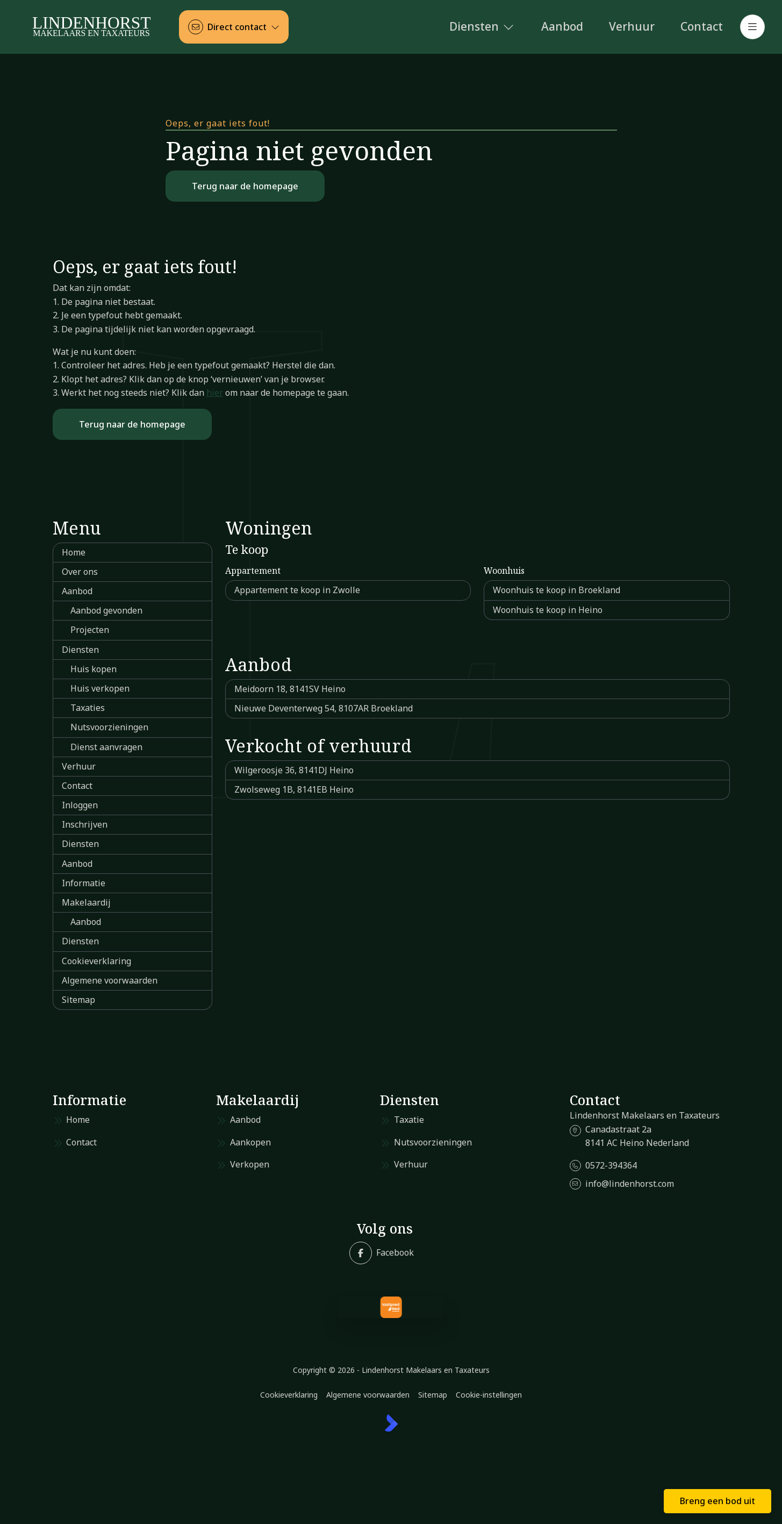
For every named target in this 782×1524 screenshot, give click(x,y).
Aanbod (77, 591)
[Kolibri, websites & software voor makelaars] (391, 1423)
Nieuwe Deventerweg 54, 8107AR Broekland (323, 708)
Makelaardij (86, 902)
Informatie (83, 883)
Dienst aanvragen (106, 747)
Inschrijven (84, 824)
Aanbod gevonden (106, 610)
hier (214, 392)
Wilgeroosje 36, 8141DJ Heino (294, 770)
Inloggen (80, 805)
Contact (77, 786)
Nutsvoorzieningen (109, 727)
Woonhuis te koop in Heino (547, 610)
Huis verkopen (100, 688)
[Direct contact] (234, 27)
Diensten (80, 650)
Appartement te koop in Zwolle (297, 590)
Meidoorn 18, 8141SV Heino (290, 689)
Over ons (80, 572)
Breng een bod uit (717, 1501)
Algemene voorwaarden (109, 980)
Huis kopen (93, 669)
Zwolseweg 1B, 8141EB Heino (294, 789)
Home (73, 552)
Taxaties (87, 708)
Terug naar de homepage (245, 186)
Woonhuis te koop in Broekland (556, 590)
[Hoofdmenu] (752, 27)
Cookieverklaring (96, 961)
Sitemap (78, 1000)
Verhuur (79, 766)
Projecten (89, 630)
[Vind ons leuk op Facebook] (381, 1253)
